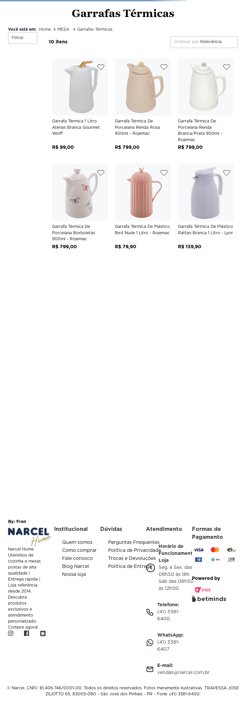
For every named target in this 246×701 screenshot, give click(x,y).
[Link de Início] (45, 29)
